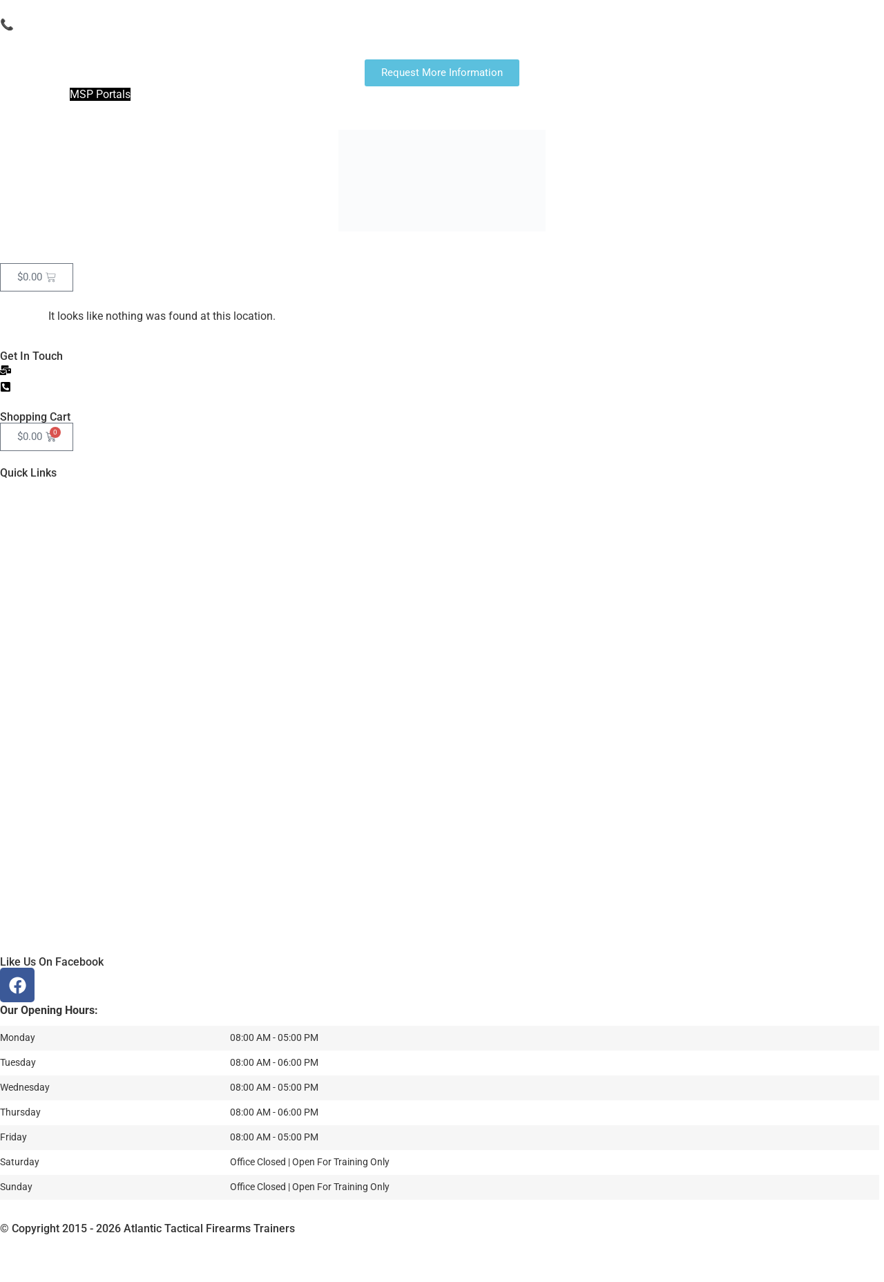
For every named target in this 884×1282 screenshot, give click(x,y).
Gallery (358, 246)
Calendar (178, 246)
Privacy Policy (467, 1242)
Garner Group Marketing (153, 1242)
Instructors (428, 246)
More (494, 246)
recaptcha (534, 1242)
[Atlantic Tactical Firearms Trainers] (442, 853)
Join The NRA (33, 94)
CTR (303, 246)
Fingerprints (99, 246)
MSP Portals (100, 94)
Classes (246, 246)
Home (28, 246)
